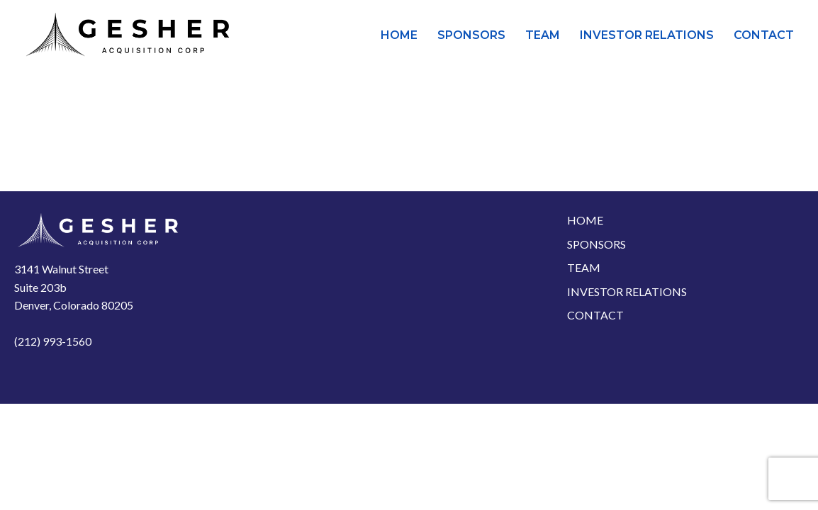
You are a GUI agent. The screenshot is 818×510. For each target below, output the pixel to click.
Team (542, 35)
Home (399, 35)
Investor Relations (647, 35)
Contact (764, 35)
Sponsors (471, 35)
